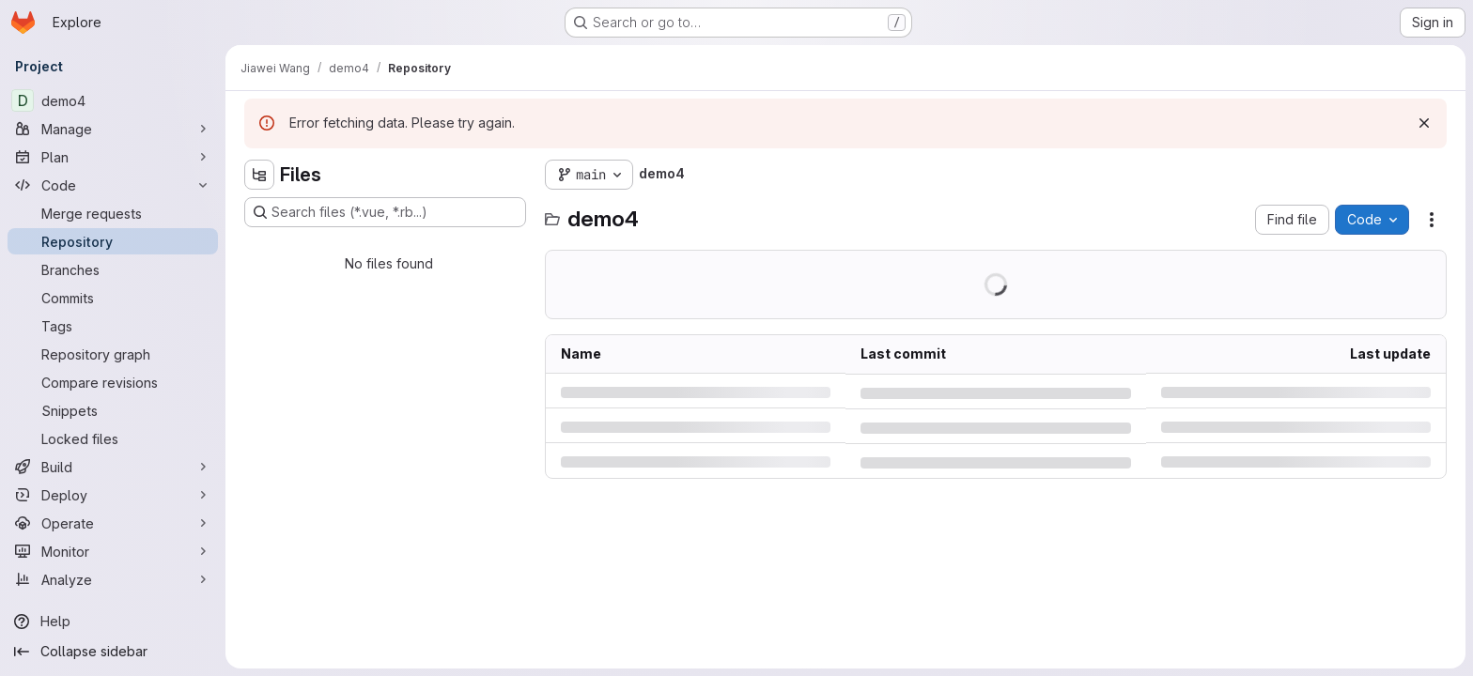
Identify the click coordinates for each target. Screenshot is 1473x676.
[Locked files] (113, 438)
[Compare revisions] (113, 382)
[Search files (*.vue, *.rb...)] (385, 212)
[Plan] (113, 157)
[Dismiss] (1424, 123)
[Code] (113, 185)
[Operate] (113, 523)
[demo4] (113, 100)
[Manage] (113, 128)
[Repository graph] (113, 354)
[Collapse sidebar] (113, 651)
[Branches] (113, 269)
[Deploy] (113, 495)
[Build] (113, 466)
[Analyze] (113, 579)
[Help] (113, 621)
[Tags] (113, 326)
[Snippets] (113, 410)
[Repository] (113, 241)
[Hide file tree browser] (259, 175)
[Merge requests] (113, 213)
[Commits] (113, 297)
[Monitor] (113, 551)
